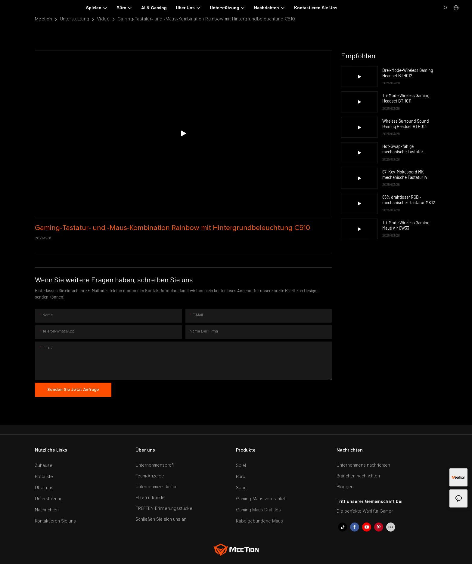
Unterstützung (74, 19)
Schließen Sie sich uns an (160, 519)
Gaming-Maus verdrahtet (260, 499)
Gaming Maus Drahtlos (258, 510)
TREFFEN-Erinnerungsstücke (163, 508)
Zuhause (43, 465)
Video (103, 19)
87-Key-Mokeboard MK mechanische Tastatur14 (404, 174)
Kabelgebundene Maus (259, 521)
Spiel (241, 465)
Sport (241, 488)
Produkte (44, 476)
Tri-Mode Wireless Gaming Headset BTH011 (405, 98)
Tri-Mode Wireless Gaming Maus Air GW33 (405, 225)
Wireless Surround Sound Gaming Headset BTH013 (405, 123)
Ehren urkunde (150, 497)
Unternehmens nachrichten (363, 465)
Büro (240, 476)
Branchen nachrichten (358, 476)
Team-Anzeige (149, 476)
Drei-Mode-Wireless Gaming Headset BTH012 (407, 73)
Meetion (43, 19)
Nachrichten (47, 510)
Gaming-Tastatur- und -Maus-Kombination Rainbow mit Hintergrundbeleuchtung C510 (206, 19)
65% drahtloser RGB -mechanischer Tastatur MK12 (408, 200)
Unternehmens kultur (156, 487)
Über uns (44, 488)
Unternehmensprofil (155, 465)
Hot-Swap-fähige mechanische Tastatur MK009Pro (402, 149)
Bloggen (345, 487)
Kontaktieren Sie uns (55, 521)
